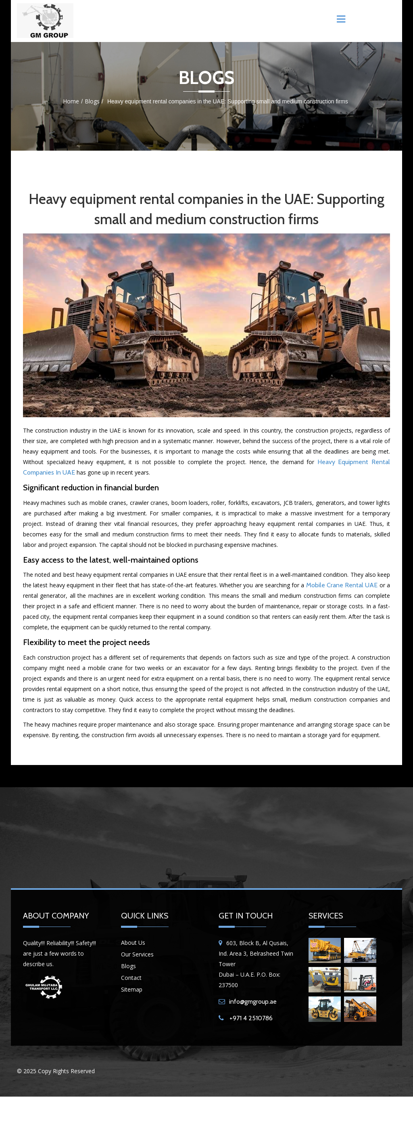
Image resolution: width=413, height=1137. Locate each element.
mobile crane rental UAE (342, 585)
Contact (131, 977)
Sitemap (131, 989)
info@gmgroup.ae (253, 1001)
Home (71, 101)
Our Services (137, 954)
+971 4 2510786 (250, 1018)
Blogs (92, 101)
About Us (133, 942)
